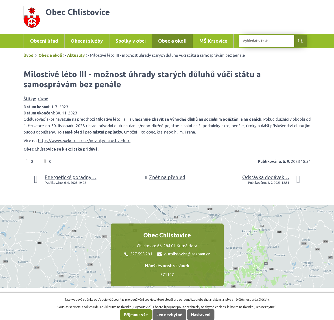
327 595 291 (138, 254)
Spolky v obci (131, 41)
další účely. (262, 299)
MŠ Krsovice (213, 41)
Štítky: (30, 98)
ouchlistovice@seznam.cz (183, 254)
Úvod (28, 55)
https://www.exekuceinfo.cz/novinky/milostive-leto (84, 140)
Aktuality (76, 55)
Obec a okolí (172, 41)
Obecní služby (87, 41)
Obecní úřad (44, 41)
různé (43, 98)
